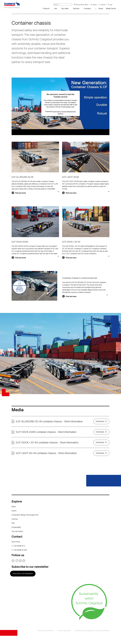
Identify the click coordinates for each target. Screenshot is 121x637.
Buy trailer (65, 8)
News (14, 508)
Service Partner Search (82, 4)
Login (111, 4)
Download (100, 421)
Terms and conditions (46, 632)
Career (100, 8)
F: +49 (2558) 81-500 (19, 551)
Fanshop (15, 520)
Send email (16, 543)
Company (87, 8)
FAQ (13, 524)
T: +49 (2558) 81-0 (18, 547)
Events (14, 512)
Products (46, 8)
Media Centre (111, 8)
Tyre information (17, 533)
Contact (103, 4)
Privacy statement (64, 632)
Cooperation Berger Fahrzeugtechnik (25, 516)
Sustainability (16, 528)
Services (76, 8)
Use (55, 8)
